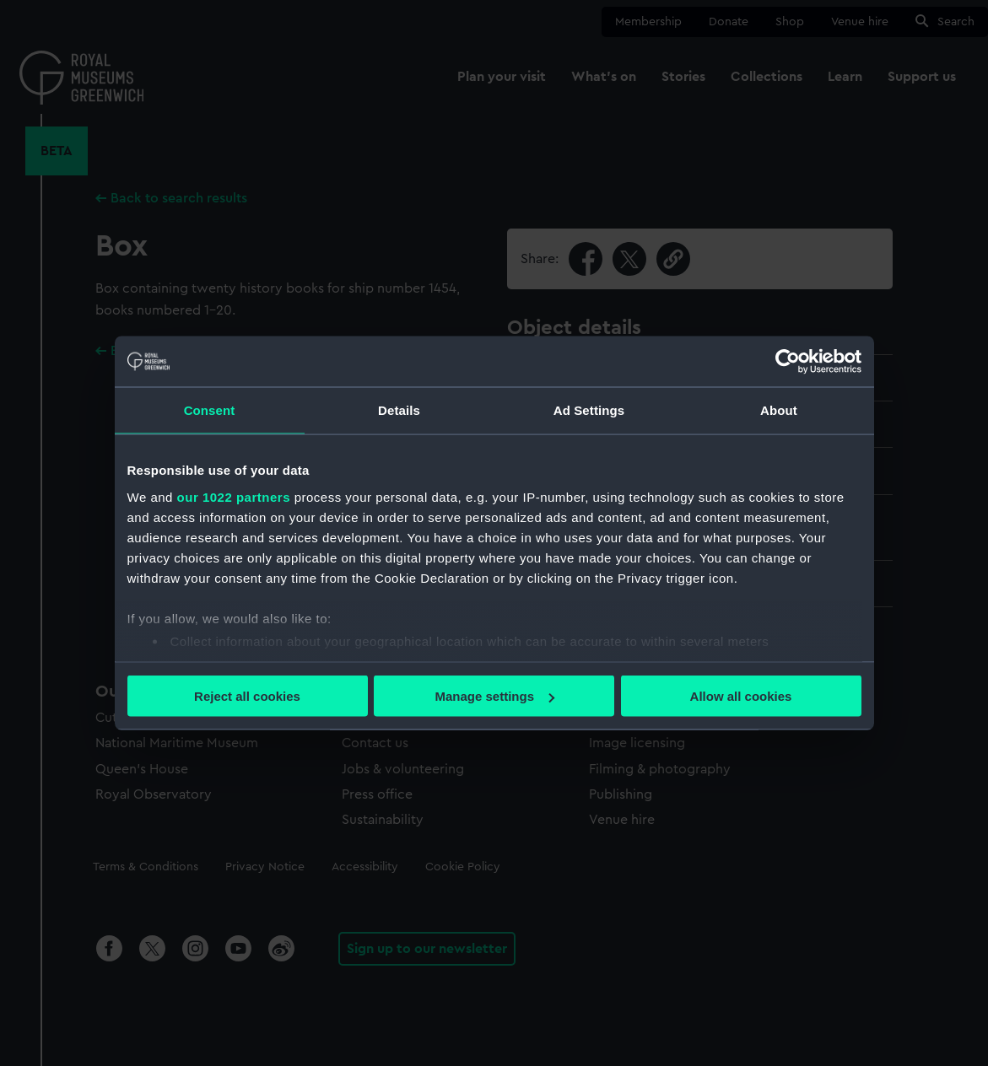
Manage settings (494, 696)
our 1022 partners (233, 496)
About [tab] (778, 410)
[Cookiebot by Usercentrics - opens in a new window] (787, 361)
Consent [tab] (209, 410)
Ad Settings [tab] (588, 410)
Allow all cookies (741, 696)
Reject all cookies (247, 696)
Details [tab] (399, 410)
